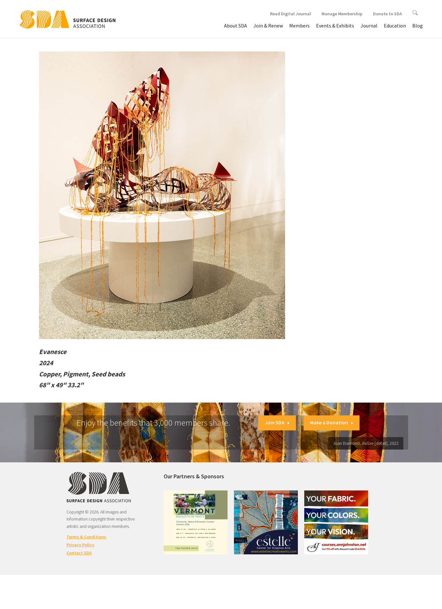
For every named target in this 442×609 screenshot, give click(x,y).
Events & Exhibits (335, 25)
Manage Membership (342, 14)
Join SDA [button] (277, 422)
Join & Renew (268, 25)
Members (299, 25)
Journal (369, 25)
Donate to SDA (387, 14)
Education (395, 25)
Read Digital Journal (290, 14)
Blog (417, 25)
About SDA (235, 25)
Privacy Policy (80, 545)
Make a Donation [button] (331, 422)
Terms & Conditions (86, 537)
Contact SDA (79, 553)
